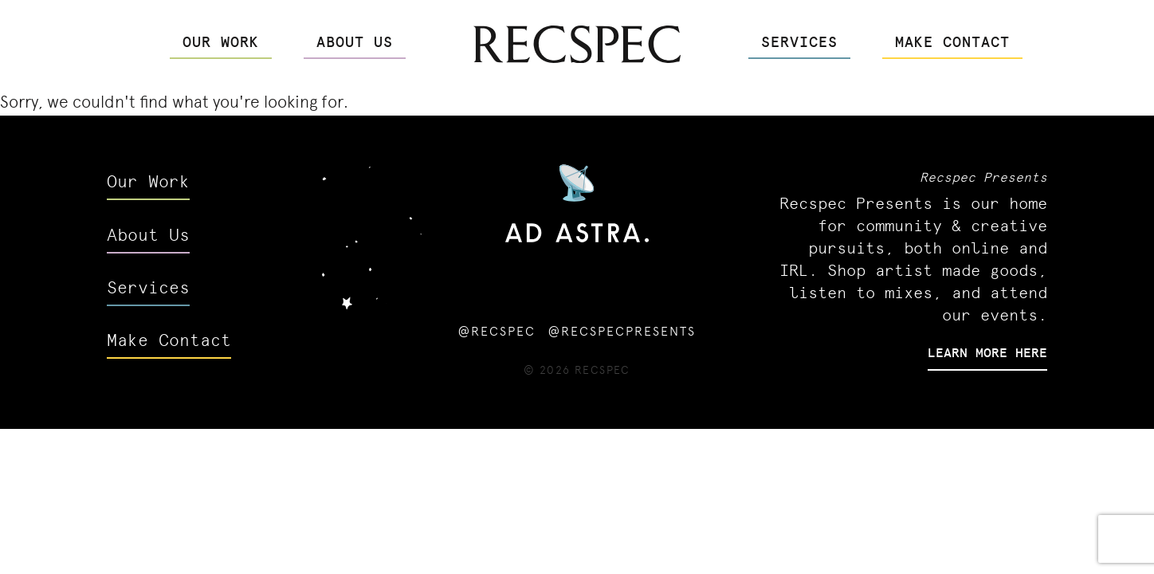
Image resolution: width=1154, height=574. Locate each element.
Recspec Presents (983, 176)
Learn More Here (987, 352)
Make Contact (952, 41)
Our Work (221, 41)
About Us (354, 41)
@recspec (497, 331)
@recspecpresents (622, 331)
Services (799, 41)
